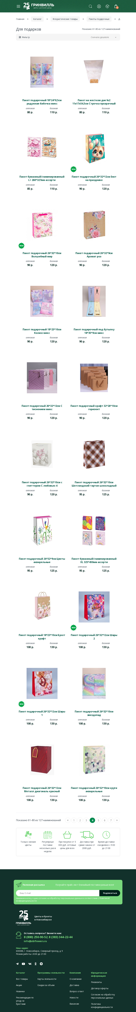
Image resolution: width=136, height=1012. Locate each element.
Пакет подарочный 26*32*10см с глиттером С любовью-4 (42, 484)
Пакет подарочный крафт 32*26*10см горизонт (93, 407)
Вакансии (74, 1003)
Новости (74, 997)
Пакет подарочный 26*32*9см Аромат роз (94, 254)
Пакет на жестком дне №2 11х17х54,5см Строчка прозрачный (94, 102)
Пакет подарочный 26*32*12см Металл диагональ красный (42, 789)
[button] (90, 6)
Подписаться (110, 893)
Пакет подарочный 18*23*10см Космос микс (42, 331)
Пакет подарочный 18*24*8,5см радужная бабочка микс (42, 102)
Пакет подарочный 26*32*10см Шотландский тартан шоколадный (94, 484)
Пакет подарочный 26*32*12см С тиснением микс (42, 407)
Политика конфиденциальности (102, 1005)
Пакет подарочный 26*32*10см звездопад (94, 713)
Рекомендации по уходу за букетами (25, 1000)
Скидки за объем (46, 985)
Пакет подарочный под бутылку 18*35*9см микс (94, 331)
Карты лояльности (46, 978)
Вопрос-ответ (77, 991)
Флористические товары (65, 19)
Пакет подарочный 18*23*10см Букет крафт (42, 636)
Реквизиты (96, 982)
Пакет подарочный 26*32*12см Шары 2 (94, 636)
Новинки (20, 991)
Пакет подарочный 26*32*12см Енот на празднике (94, 178)
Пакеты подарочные (99, 19)
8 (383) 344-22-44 (60, 937)
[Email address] (57, 893)
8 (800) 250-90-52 (36, 937)
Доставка (74, 985)
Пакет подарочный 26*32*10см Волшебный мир (42, 254)
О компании (76, 978)
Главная (20, 19)
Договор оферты (99, 988)
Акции (19, 985)
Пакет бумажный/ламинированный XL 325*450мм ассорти (94, 560)
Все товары (22, 978)
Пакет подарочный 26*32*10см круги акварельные (94, 789)
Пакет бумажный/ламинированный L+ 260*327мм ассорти (41, 178)
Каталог (37, 19)
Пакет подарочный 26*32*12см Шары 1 (42, 713)
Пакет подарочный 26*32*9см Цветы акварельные (42, 560)
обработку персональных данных (66, 898)
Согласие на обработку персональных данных (103, 996)
